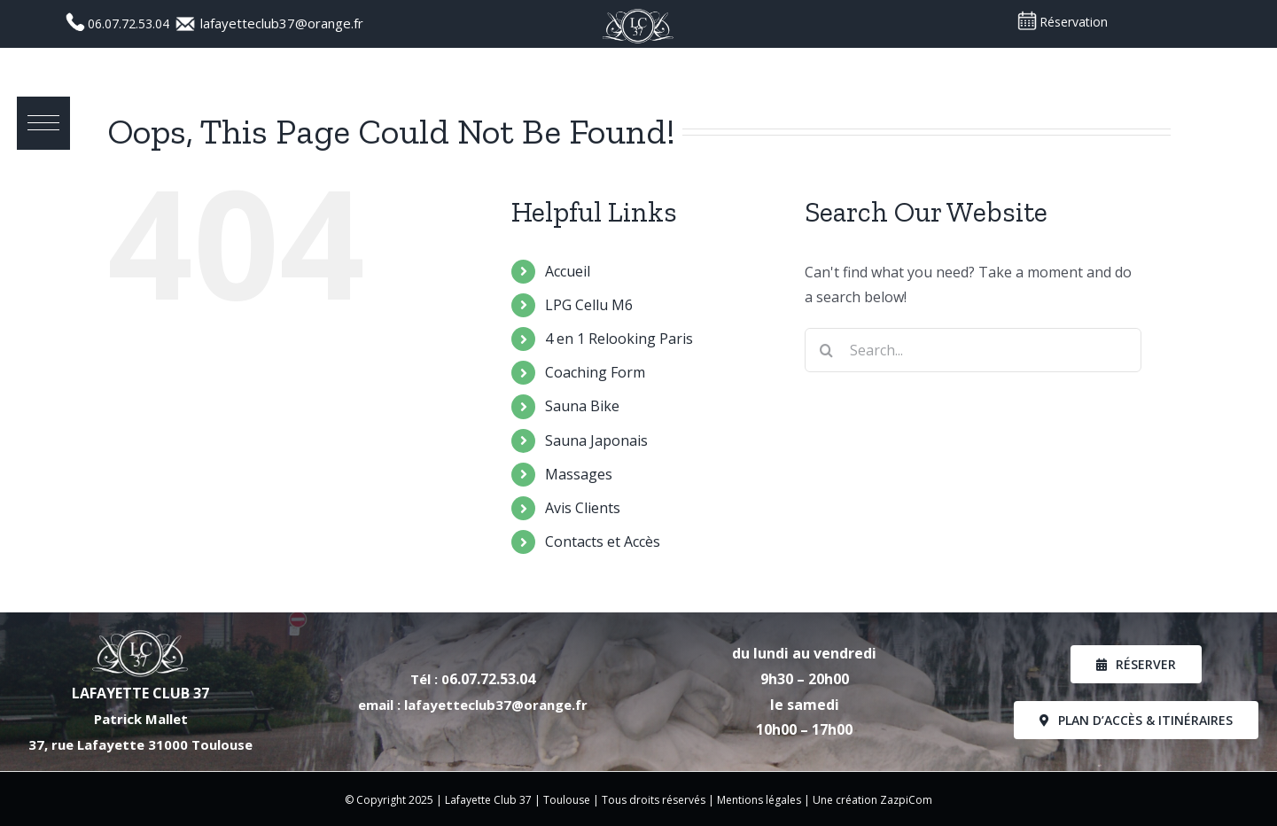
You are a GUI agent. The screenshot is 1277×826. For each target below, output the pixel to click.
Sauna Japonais (596, 440)
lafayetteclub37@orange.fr (281, 23)
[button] (44, 124)
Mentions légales (759, 799)
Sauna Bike (582, 406)
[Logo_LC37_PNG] (638, 13)
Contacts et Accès (602, 541)
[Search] (827, 350)
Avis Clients (582, 508)
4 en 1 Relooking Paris (619, 338)
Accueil (567, 271)
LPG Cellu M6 (589, 305)
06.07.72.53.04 (130, 23)
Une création (846, 799)
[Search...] (973, 350)
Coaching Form (595, 372)
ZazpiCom (906, 799)
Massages (578, 474)
